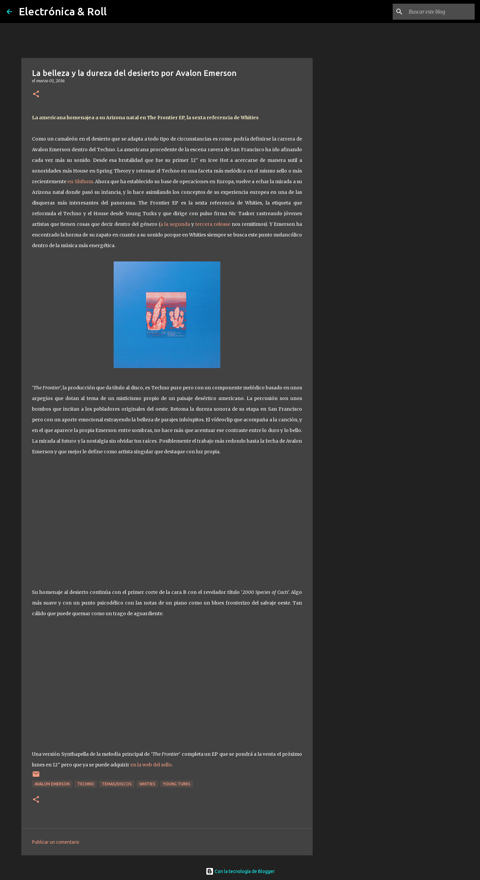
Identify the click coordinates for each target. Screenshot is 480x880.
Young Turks (176, 784)
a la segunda (175, 224)
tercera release (212, 224)
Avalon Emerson (52, 784)
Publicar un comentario (55, 842)
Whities (147, 784)
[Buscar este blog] (440, 12)
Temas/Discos (117, 784)
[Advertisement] (346, 288)
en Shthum (80, 182)
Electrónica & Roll (63, 11)
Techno (85, 784)
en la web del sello (151, 765)
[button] (36, 94)
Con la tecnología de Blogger (240, 871)
